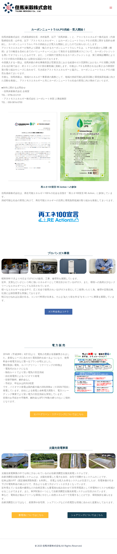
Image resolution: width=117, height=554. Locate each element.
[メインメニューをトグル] (111, 8)
